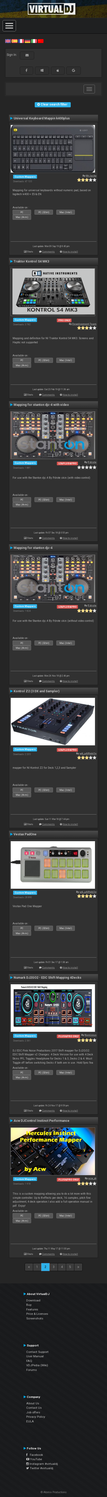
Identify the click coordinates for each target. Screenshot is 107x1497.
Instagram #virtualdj (42, 1464)
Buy (29, 1305)
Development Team (84, 323)
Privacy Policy (35, 1417)
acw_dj (92, 1178)
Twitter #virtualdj (39, 1468)
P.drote (92, 462)
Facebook (34, 1455)
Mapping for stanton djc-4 (33, 548)
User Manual (35, 1356)
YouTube (34, 1459)
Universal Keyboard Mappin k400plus (42, 118)
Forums (31, 1370)
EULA (30, 1421)
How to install (70, 251)
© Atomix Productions (54, 1492)
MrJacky (91, 175)
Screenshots (34, 1318)
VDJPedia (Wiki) (37, 1365)
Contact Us (34, 1408)
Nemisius (90, 1035)
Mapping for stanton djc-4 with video (41, 405)
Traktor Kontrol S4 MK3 (31, 261)
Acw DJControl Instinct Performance (41, 1121)
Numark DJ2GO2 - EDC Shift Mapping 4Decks (47, 977)
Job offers (33, 1412)
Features (32, 1309)
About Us (32, 1403)
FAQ (29, 1361)
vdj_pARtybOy (87, 753)
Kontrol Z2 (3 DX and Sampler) (36, 691)
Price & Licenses (37, 1314)
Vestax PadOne (25, 834)
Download (33, 1300)
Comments (48, 251)
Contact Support (37, 1352)
